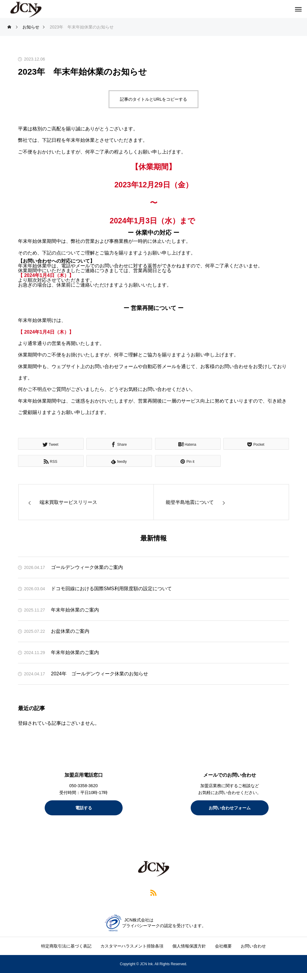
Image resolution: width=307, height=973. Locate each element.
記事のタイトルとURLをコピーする (153, 99)
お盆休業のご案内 (70, 631)
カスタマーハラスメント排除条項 (131, 946)
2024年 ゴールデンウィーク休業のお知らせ (99, 673)
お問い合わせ (253, 946)
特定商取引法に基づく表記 (66, 946)
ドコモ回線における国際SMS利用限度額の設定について (111, 588)
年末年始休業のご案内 (75, 609)
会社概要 (223, 946)
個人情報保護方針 (189, 946)
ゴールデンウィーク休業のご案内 (87, 567)
